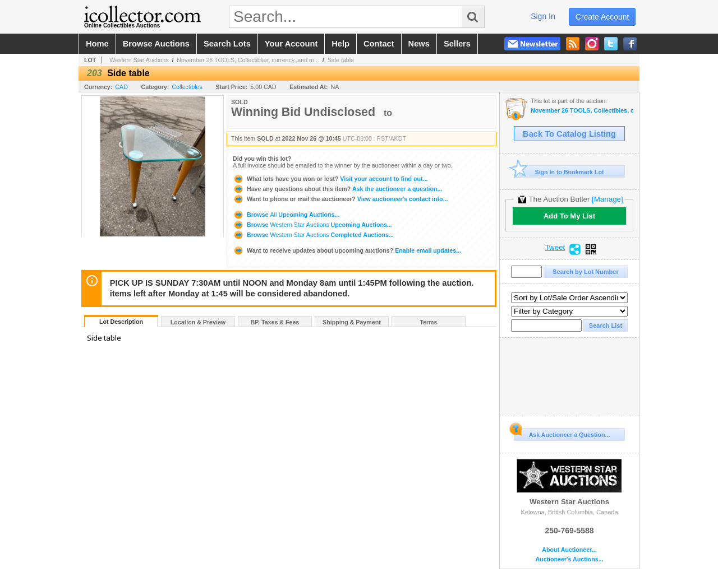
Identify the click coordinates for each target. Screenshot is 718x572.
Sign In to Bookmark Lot (559, 171)
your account (291, 43)
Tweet (555, 248)
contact (378, 43)
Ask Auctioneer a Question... (562, 433)
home (97, 43)
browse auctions (156, 43)
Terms (428, 322)
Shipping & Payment (352, 322)
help (340, 43)
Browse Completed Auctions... (313, 234)
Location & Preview (198, 322)
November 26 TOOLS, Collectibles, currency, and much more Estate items (582, 111)
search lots (227, 43)
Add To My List (569, 216)
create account (602, 16)
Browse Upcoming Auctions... (286, 214)
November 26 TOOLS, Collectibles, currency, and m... (248, 60)
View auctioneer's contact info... (340, 199)
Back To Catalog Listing (569, 133)
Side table (341, 60)
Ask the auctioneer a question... (337, 188)
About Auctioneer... (569, 550)
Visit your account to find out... (330, 178)
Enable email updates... (347, 250)
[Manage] (607, 199)
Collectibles (187, 86)
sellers (457, 43)
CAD (121, 86)
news (419, 43)
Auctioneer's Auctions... (569, 559)
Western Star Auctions (138, 60)
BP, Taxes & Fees (275, 322)
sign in (543, 16)
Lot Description (121, 321)
